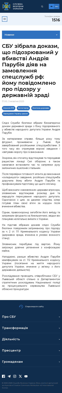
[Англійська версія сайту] (56, 6)
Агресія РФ (8, 108)
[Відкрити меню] (4, 19)
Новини (9, 34)
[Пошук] (42, 6)
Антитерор (23, 108)
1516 (56, 20)
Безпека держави (41, 108)
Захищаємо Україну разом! (15, 114)
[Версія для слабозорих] (51, 6)
